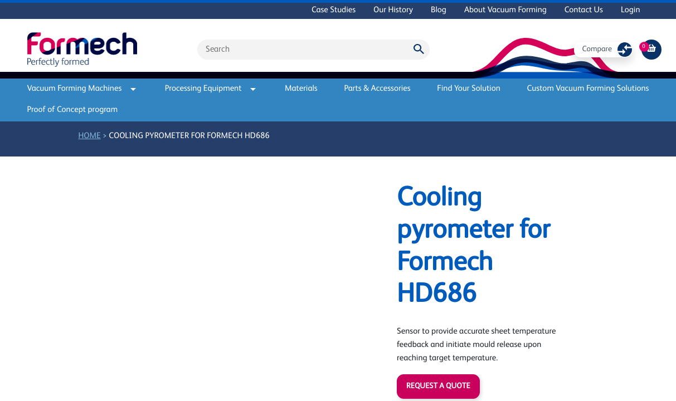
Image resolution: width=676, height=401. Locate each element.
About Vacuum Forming (505, 10)
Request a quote (438, 386)
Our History (393, 10)
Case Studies (334, 10)
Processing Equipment (210, 89)
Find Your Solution (468, 89)
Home (89, 136)
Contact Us (584, 10)
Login (630, 10)
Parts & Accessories (377, 89)
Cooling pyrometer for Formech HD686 (189, 136)
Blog (438, 10)
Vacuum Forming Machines (82, 89)
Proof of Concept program (72, 110)
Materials (301, 89)
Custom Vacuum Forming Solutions (588, 89)
